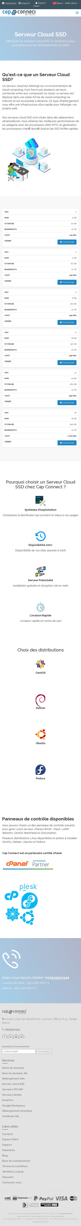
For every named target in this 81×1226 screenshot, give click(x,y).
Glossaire (7, 1177)
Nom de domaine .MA (14, 1073)
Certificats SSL (10, 1116)
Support (7, 1144)
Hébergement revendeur (17, 1111)
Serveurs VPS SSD (12, 1089)
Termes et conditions (15, 1166)
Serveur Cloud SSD (13, 1084)
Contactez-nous (11, 1182)
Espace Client (10, 1139)
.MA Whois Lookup (13, 1171)
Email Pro (7, 1100)
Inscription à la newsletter (15, 1046)
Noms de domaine (13, 1068)
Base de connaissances (16, 1160)
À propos (7, 1134)
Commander (67, 242)
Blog (5, 1155)
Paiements (8, 1150)
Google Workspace (13, 1105)
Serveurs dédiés (12, 1094)
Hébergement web (13, 1078)
